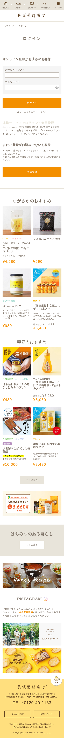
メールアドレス (15, 69)
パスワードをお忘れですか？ (32, 112)
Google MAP (17, 714)
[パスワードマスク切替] (56, 87)
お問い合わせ (46, 714)
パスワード (12, 82)
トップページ (8, 26)
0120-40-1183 (37, 703)
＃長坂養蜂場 (26, 612)
